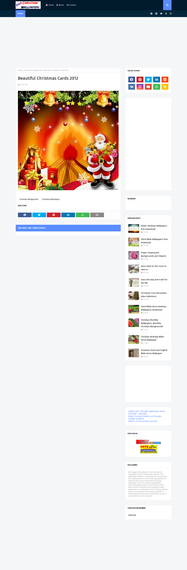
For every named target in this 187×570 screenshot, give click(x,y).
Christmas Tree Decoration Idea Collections (154, 295)
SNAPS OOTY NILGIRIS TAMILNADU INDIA (146, 411)
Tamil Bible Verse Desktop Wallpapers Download (153, 308)
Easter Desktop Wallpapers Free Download (154, 227)
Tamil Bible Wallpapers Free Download (154, 241)
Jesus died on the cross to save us (153, 268)
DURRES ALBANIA (136, 419)
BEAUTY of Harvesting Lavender (142, 421)
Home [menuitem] (20, 13)
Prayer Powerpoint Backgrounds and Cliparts (153, 254)
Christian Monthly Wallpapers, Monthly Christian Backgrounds (152, 323)
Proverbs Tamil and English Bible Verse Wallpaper (154, 352)
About (60, 5)
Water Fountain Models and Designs (145, 416)
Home (50, 5)
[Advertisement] (94, 41)
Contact (71, 5)
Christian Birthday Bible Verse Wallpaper (152, 338)
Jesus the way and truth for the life (154, 281)
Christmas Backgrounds (33, 70)
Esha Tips (24, 84)
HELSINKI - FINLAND (137, 414)
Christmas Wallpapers (51, 199)
